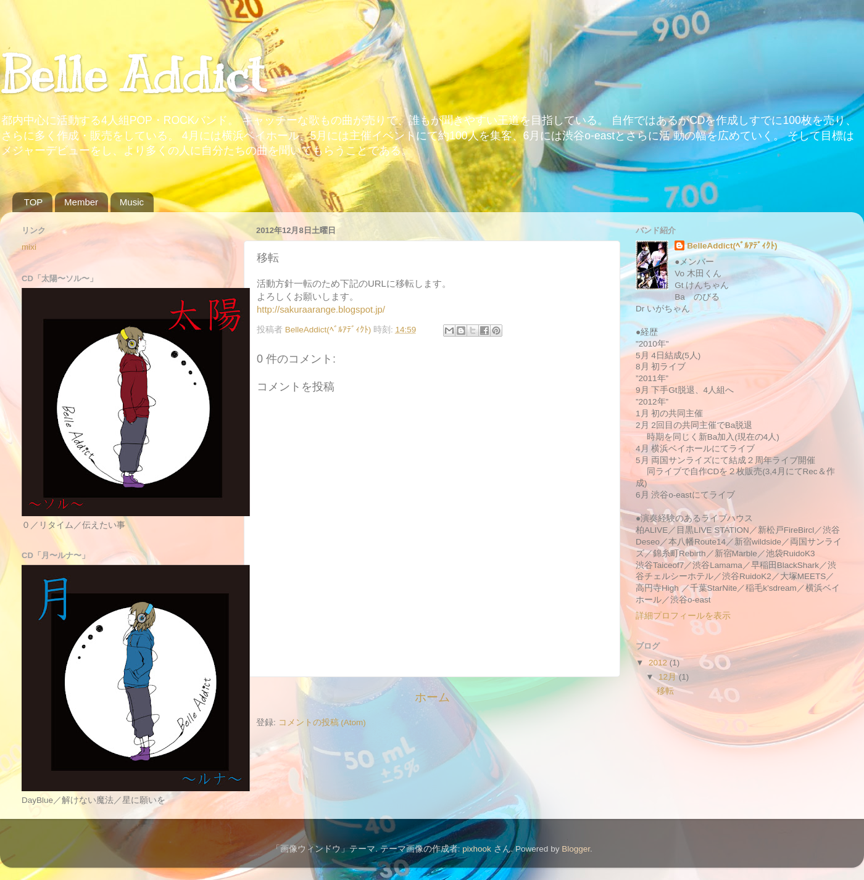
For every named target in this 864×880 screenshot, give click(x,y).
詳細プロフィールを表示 (683, 615)
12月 (668, 676)
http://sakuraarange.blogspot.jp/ (321, 310)
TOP (33, 202)
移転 (665, 691)
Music (132, 202)
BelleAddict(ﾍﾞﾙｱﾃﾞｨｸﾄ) (732, 245)
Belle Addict (132, 75)
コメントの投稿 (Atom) (322, 722)
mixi (29, 247)
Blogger (576, 848)
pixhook (476, 848)
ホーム (432, 697)
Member (81, 202)
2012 (659, 662)
